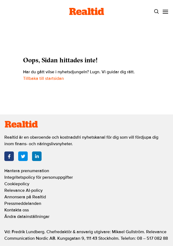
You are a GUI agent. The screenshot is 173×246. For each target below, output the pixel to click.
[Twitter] (23, 156)
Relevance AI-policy (23, 190)
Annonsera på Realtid (25, 197)
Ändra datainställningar (26, 216)
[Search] (156, 11)
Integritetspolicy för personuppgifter (38, 177)
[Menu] (165, 11)
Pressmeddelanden (22, 203)
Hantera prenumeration (26, 171)
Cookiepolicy (16, 184)
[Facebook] (9, 156)
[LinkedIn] (37, 156)
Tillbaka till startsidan (43, 78)
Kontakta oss (16, 210)
